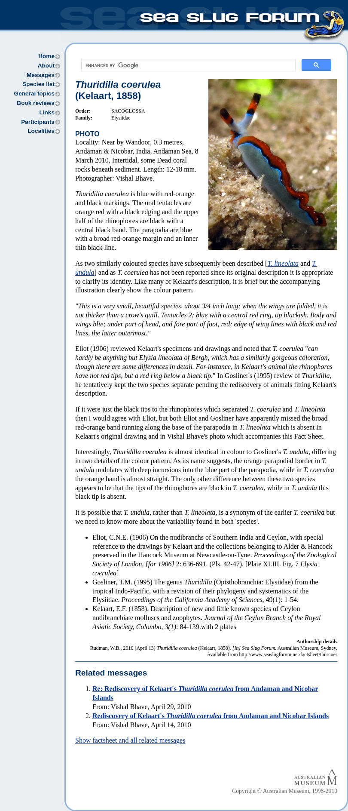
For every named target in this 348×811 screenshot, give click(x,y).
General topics (34, 93)
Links (47, 112)
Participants (38, 122)
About (46, 65)
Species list (38, 84)
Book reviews (36, 103)
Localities (41, 131)
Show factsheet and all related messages (130, 740)
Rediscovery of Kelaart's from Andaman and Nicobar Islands (210, 715)
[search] (187, 65)
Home (46, 56)
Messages (41, 75)
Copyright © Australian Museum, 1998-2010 (284, 791)
